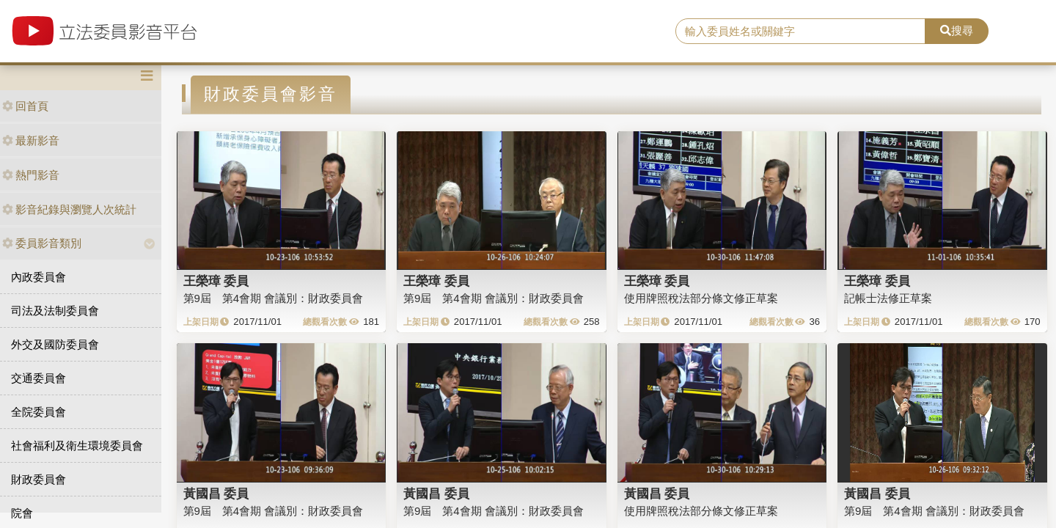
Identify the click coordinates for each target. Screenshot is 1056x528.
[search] (800, 31)
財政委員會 (38, 479)
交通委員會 (38, 378)
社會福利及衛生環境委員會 (77, 445)
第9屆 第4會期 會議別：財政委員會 (273, 298)
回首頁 (25, 106)
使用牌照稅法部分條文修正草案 (701, 298)
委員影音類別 (41, 243)
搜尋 (956, 30)
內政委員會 (38, 277)
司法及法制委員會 (55, 310)
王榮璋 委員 (216, 280)
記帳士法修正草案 (888, 298)
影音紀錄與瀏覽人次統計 (69, 209)
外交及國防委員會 (55, 344)
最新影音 (30, 140)
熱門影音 (30, 175)
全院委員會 (38, 412)
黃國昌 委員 (216, 493)
